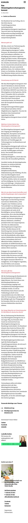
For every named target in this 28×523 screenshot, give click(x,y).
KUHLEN (5, 2)
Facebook (4, 424)
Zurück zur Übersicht (9, 16)
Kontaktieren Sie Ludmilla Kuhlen (11, 444)
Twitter (3, 422)
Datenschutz (9, 512)
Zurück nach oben (6, 462)
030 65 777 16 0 (10, 492)
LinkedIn (3, 427)
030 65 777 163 (10, 494)
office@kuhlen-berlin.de (12, 496)
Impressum (8, 510)
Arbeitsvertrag (9, 408)
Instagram (8, 505)
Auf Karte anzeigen (10, 490)
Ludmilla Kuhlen (6, 434)
